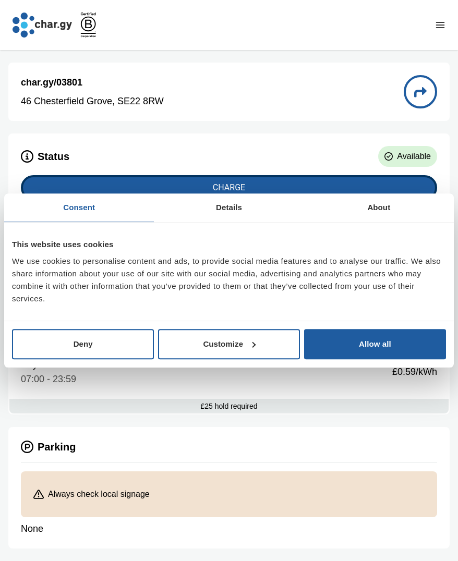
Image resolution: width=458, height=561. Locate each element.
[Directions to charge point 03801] (420, 91)
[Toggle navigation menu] (440, 25)
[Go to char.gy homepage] (42, 25)
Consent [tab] (79, 207)
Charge (229, 187)
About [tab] (378, 207)
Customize (229, 343)
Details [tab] (229, 207)
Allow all (375, 343)
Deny (83, 343)
